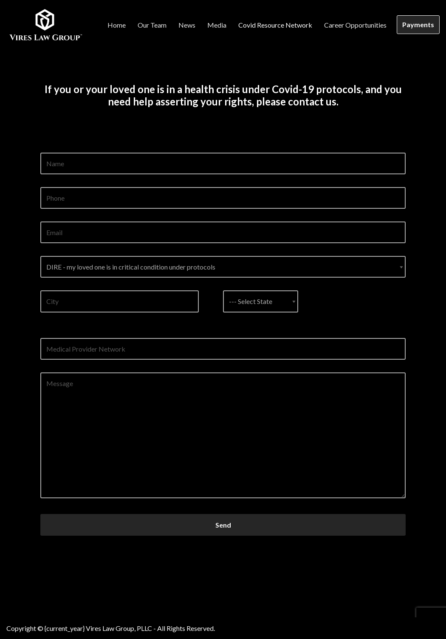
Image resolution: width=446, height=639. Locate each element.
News (186, 25)
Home (116, 25)
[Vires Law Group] (44, 25)
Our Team (152, 25)
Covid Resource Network (275, 25)
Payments (418, 24)
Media (216, 25)
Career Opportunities (355, 25)
